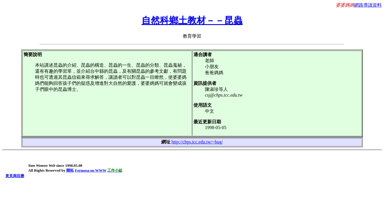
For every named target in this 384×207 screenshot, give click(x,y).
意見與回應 (14, 176)
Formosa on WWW (90, 170)
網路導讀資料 (368, 5)
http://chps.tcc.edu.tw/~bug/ (197, 141)
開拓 (70, 170)
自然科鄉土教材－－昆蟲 (192, 20)
